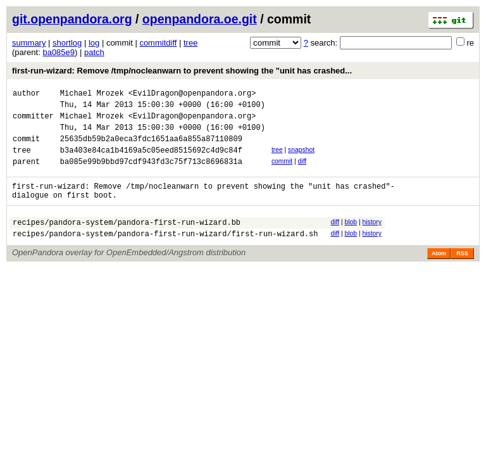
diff (302, 172)
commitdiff (158, 43)
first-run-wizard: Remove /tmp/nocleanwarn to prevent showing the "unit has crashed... (182, 70)
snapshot (301, 159)
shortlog (67, 43)
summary (29, 43)
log (94, 43)
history (371, 239)
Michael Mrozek (92, 94)
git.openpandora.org (72, 19)
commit (281, 172)
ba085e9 (58, 52)
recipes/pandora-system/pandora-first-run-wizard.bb (126, 241)
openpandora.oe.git (199, 19)
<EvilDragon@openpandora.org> (192, 94)
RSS (462, 274)
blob (350, 239)
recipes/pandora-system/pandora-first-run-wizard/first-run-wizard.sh (165, 254)
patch (94, 52)
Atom (439, 274)
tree (190, 43)
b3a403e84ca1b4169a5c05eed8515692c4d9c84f (151, 161)
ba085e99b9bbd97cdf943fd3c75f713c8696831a (151, 174)
